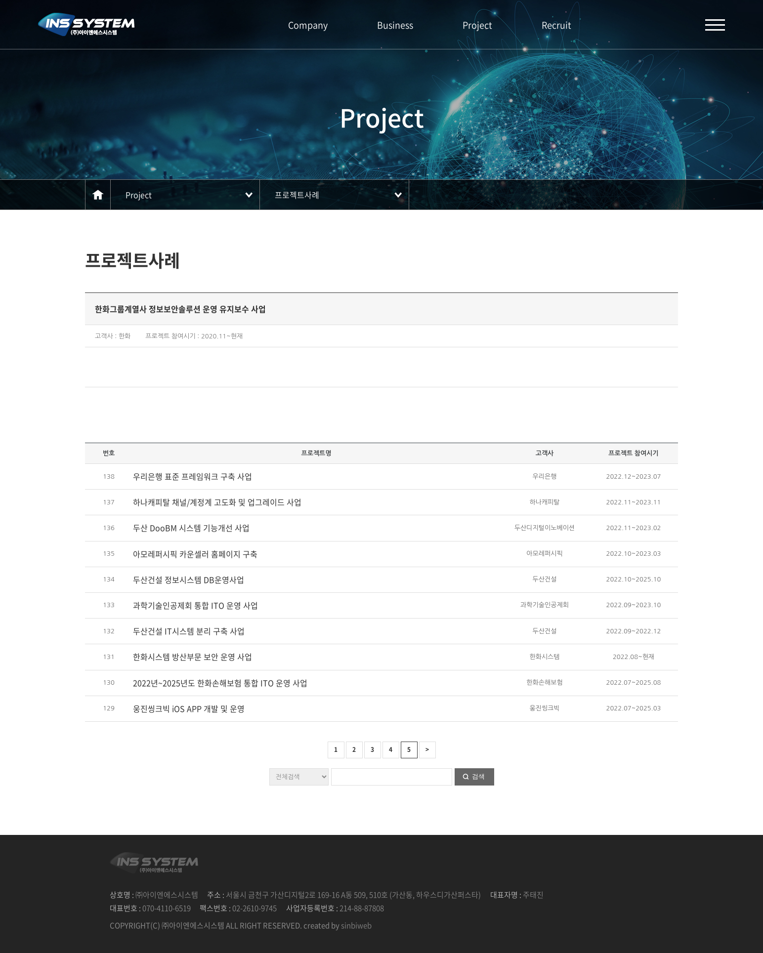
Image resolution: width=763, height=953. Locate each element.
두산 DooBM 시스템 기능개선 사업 (191, 528)
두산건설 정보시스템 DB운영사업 (188, 579)
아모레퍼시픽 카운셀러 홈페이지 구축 (195, 554)
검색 (478, 776)
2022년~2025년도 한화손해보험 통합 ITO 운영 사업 (220, 683)
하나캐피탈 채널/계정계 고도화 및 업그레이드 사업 (217, 502)
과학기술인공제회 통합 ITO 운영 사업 (195, 605)
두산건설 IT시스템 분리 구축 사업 (189, 631)
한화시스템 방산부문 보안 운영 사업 (192, 657)
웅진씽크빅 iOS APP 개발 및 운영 (189, 708)
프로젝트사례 (297, 195)
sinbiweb (356, 925)
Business (395, 25)
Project (477, 25)
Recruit (556, 25)
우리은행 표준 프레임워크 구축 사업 (192, 476)
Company (308, 25)
